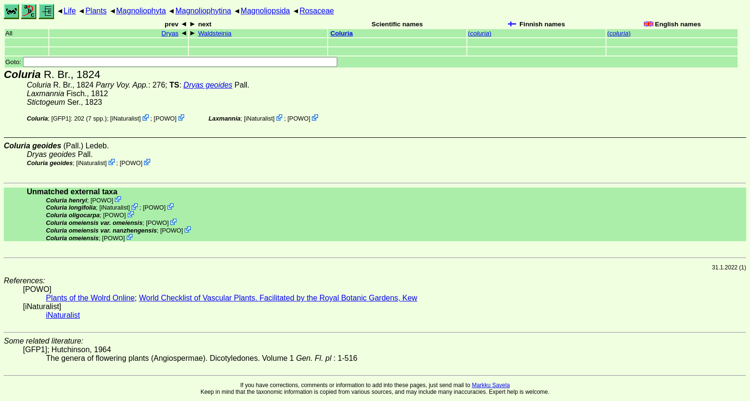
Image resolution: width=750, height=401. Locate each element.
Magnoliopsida (265, 11)
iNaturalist (125, 118)
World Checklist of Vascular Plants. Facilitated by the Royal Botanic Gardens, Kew (278, 298)
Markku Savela (490, 385)
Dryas (170, 33)
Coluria (342, 33)
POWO (165, 118)
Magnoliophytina (204, 11)
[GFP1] (61, 118)
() (479, 33)
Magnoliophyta (141, 11)
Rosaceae (316, 11)
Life (70, 11)
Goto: (171, 62)
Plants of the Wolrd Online (90, 298)
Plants (95, 11)
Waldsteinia (215, 33)
